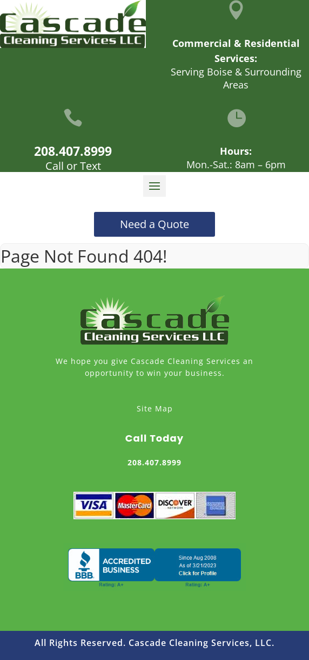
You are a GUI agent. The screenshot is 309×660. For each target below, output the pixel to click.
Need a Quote (154, 224)
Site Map (155, 408)
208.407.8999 (73, 151)
